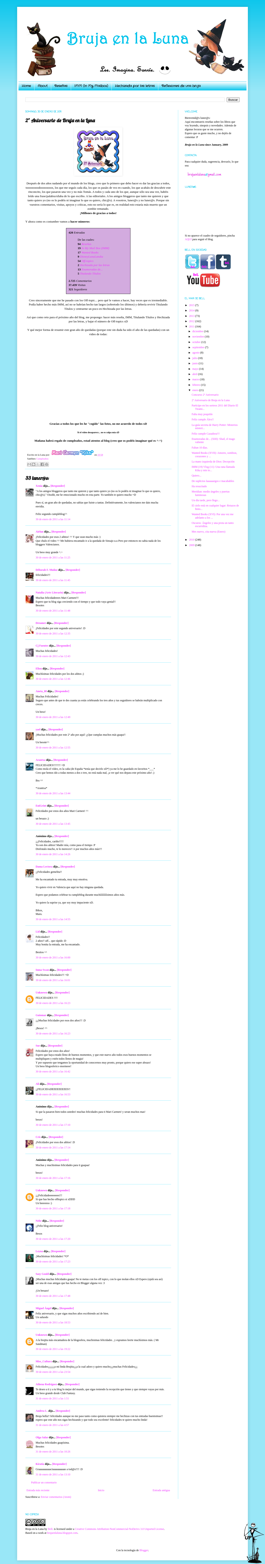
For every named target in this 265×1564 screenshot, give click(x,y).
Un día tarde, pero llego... (206, 500)
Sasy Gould (42, 1274)
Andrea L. (42, 1410)
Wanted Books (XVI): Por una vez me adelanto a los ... (212, 516)
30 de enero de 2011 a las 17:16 (53, 1178)
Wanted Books (89, 252)
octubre (196, 342)
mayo (195, 368)
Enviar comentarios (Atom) (56, 1497)
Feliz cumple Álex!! (203, 419)
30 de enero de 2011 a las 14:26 (53, 854)
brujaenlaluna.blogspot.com (62, 1532)
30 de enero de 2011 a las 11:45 (53, 580)
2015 (192, 305)
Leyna (39, 1251)
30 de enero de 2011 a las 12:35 (53, 633)
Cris (38, 1137)
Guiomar (41, 1015)
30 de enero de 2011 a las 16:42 (53, 1071)
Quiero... (196, 475)
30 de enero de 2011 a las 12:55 (53, 747)
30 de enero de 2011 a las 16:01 (53, 980)
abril (195, 374)
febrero (196, 384)
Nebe (39, 1220)
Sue (38, 1045)
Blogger (143, 1550)
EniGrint (41, 805)
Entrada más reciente (38, 1490)
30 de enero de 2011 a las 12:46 (53, 678)
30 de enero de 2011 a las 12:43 (53, 656)
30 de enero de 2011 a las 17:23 (53, 1261)
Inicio (101, 1490)
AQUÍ (188, 239)
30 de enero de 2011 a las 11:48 (53, 610)
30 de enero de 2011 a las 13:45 (53, 823)
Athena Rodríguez (46, 1384)
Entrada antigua (161, 1490)
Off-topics (87, 261)
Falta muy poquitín (202, 414)
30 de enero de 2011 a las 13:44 (53, 793)
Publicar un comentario (44, 1482)
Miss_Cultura (44, 1361)
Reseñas (60, 86)
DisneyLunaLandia (91, 256)
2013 (192, 316)
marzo (196, 379)
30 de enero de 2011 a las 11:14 (53, 519)
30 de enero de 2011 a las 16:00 (53, 957)
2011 (192, 326)
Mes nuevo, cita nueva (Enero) (208, 531)
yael (38, 729)
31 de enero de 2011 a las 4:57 (52, 1425)
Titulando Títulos (90, 273)
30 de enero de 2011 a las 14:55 (53, 919)
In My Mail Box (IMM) (95, 248)
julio (195, 358)
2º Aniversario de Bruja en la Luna (211, 400)
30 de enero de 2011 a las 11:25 (53, 557)
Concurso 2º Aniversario (205, 394)
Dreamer (41, 623)
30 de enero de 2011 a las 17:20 (53, 1238)
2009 (192, 545)
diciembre (198, 331)
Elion (39, 668)
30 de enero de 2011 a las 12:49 (53, 717)
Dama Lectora (44, 866)
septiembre (198, 347)
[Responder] (57, 485)
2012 (192, 321)
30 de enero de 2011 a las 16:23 (53, 1003)
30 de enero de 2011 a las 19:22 (53, 1349)
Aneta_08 (41, 691)
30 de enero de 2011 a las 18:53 (53, 1322)
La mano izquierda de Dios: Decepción (213, 461)
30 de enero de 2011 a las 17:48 (53, 1295)
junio (195, 363)
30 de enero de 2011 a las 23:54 (53, 1372)
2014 (192, 310)
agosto (196, 352)
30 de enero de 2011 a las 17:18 (53, 1208)
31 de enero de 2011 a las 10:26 (53, 1451)
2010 (192, 539)
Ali (37, 1083)
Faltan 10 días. (200, 447)
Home (26, 86)
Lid (38, 931)
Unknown (41, 992)
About (43, 86)
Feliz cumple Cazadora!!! (206, 433)
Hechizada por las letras (135, 86)
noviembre (198, 336)
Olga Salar (42, 1437)
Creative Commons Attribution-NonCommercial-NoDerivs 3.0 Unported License (119, 1529)
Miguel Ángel (43, 1308)
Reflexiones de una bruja (181, 86)
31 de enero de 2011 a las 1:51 (52, 1398)
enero (195, 390)
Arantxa (40, 760)
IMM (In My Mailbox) (91, 86)
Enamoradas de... (92, 269)
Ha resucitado (199, 486)
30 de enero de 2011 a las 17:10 (53, 1124)
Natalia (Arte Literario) (49, 592)
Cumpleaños (42, 458)
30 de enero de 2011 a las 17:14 (53, 1147)
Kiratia (40, 1464)
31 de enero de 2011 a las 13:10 (53, 1474)
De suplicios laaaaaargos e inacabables (213, 481)
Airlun (39, 531)
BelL (50, 1529)
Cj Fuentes (42, 645)
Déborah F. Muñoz (47, 569)
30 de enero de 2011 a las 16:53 (53, 1094)
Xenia (39, 485)
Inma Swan (42, 969)
